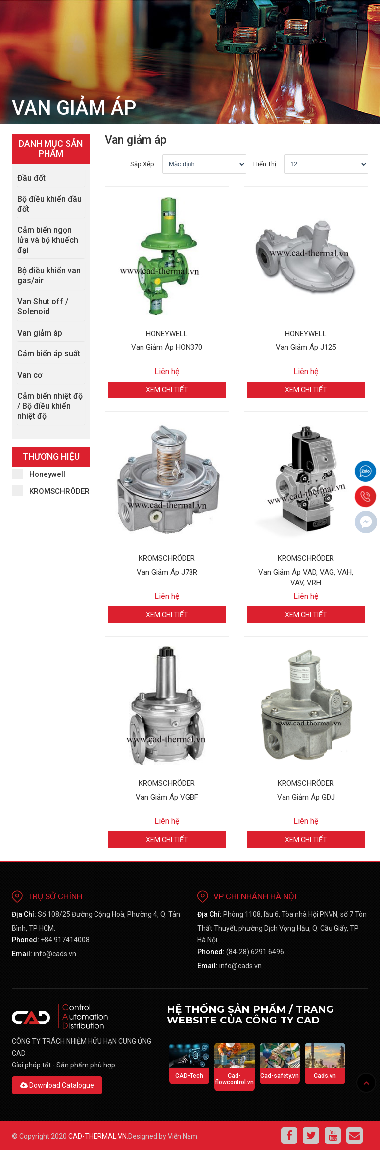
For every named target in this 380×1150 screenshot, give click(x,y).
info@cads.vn (55, 954)
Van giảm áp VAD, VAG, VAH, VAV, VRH (305, 577)
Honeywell (38, 474)
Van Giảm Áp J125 (306, 347)
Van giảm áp (39, 333)
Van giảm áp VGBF (167, 797)
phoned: (25, 940)
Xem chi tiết (167, 390)
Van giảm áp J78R (167, 572)
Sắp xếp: (143, 164)
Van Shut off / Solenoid (42, 306)
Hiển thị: (265, 164)
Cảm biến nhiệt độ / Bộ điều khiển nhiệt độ (50, 406)
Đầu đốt (31, 178)
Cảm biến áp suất (48, 353)
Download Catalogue (57, 1085)
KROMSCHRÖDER (51, 490)
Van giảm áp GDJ (306, 797)
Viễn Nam (182, 1136)
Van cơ (29, 375)
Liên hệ (166, 371)
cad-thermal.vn (97, 1136)
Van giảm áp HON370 (166, 347)
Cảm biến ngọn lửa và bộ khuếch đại (47, 240)
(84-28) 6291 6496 (255, 952)
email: (22, 954)
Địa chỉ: (24, 914)
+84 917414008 (65, 940)
